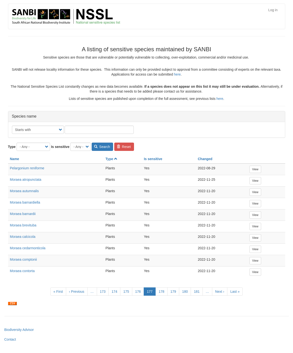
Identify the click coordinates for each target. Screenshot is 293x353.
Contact (10, 339)
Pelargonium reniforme (27, 168)
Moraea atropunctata (25, 179)
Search (102, 147)
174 (116, 291)
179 (174, 291)
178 (163, 291)
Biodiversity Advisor (19, 330)
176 (139, 291)
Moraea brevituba (23, 225)
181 (198, 291)
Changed (205, 159)
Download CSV (12, 303)
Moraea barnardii (23, 214)
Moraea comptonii (23, 259)
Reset (124, 147)
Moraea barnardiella (25, 202)
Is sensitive (60, 147)
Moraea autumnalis (24, 191)
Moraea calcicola (23, 237)
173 (104, 291)
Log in (272, 10)
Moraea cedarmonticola (27, 248)
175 (127, 291)
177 (151, 292)
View (255, 169)
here (177, 74)
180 (186, 291)
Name (14, 159)
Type (12, 147)
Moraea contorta (22, 271)
